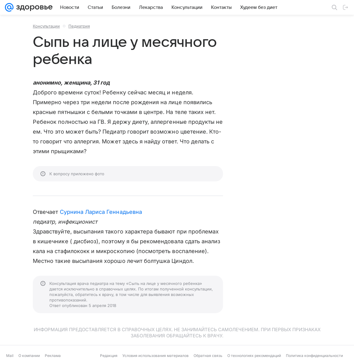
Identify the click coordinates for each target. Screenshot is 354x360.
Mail (9, 355)
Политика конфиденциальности (314, 355)
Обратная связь (208, 355)
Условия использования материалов (155, 355)
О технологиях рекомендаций (254, 355)
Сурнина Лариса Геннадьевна (101, 212)
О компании (29, 355)
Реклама (53, 355)
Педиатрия (79, 26)
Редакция (108, 355)
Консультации (46, 26)
